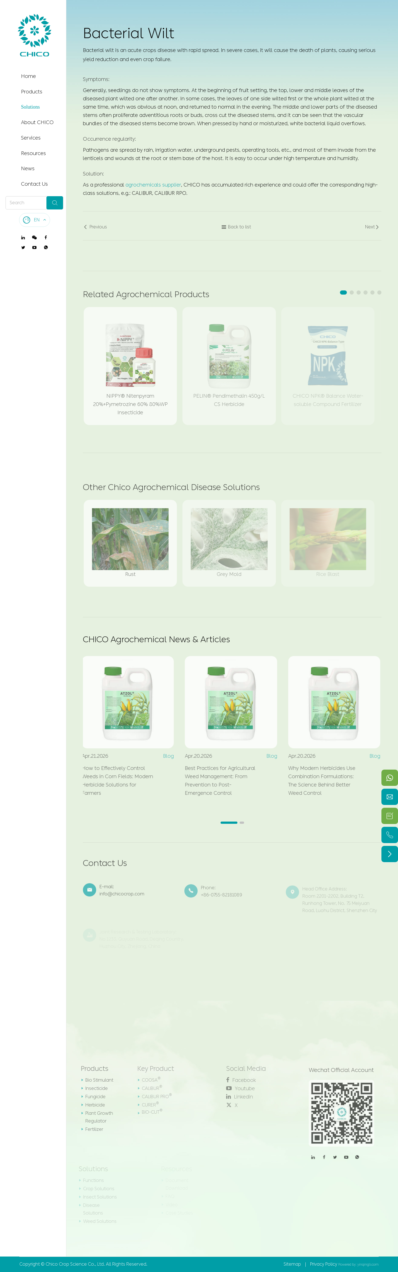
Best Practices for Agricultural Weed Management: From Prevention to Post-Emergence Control (216, 780)
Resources (33, 153)
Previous (95, 230)
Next (372, 230)
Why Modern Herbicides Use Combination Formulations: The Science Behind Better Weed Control (318, 780)
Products (31, 92)
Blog (164, 756)
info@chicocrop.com (122, 897)
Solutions (30, 107)
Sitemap (292, 1264)
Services (31, 138)
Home (28, 76)
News (28, 169)
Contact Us (34, 184)
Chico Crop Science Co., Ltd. (75, 1264)
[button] (343, 292)
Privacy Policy (323, 1264)
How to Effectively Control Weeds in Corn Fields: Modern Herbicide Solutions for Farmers (114, 780)
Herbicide (91, 1105)
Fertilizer (91, 1129)
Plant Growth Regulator (95, 1117)
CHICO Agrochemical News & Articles (156, 639)
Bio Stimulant (96, 1080)
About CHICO (37, 122)
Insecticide (93, 1088)
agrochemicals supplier (153, 184)
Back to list (236, 230)
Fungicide (92, 1096)
